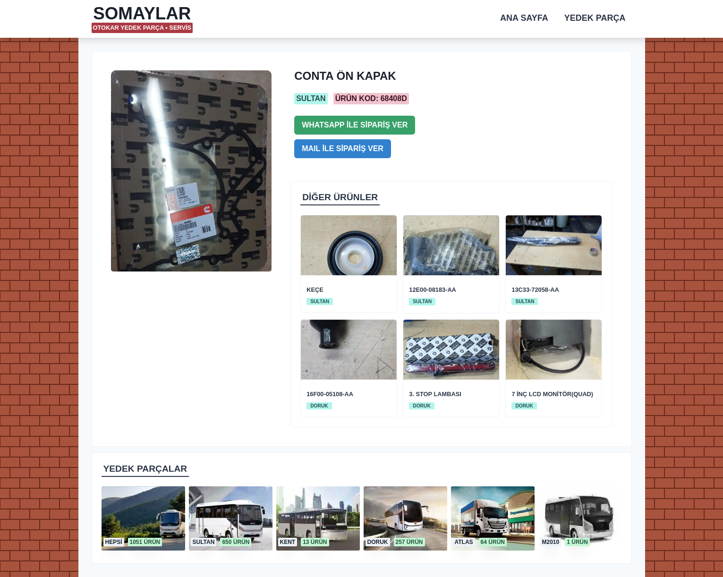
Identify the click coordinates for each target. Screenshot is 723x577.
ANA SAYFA (524, 18)
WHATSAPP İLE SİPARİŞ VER (355, 125)
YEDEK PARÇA (595, 18)
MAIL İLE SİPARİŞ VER (342, 148)
